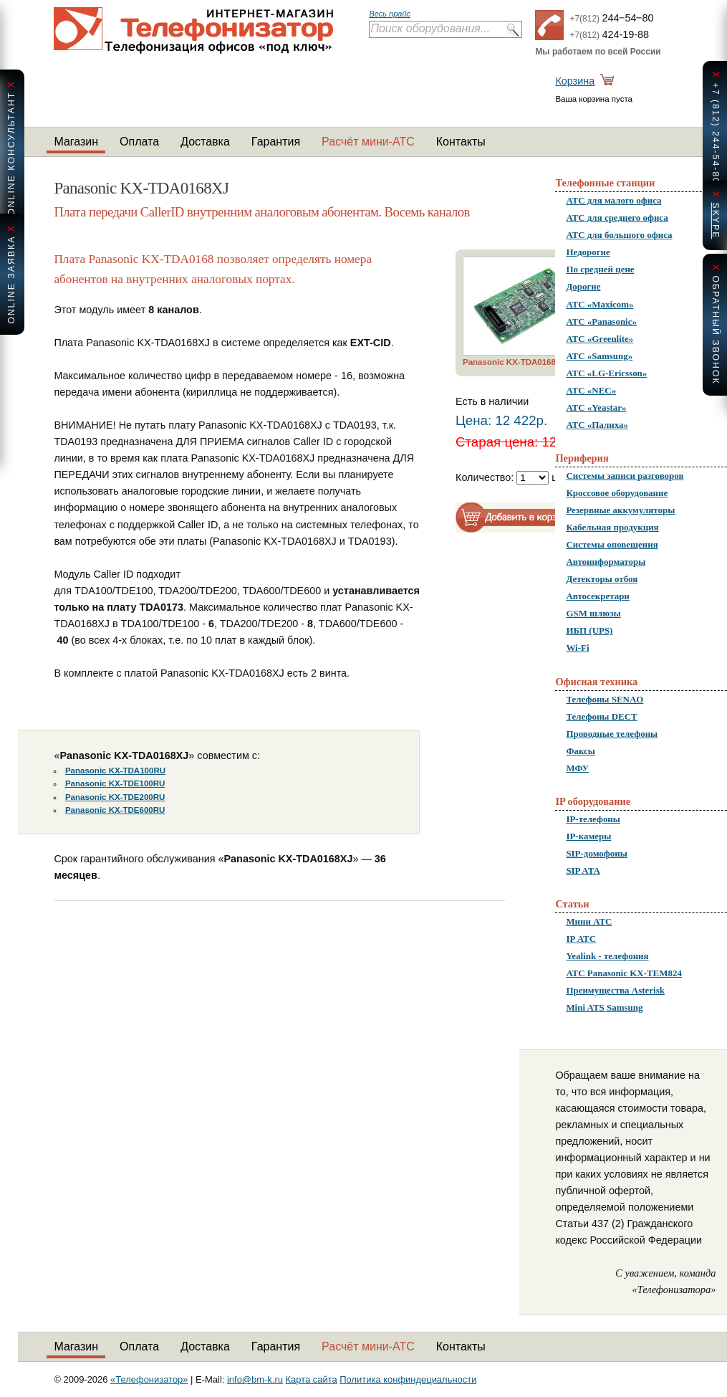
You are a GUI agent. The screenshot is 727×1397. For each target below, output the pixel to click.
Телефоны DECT (601, 716)
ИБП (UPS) (589, 630)
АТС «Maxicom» (599, 304)
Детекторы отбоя (601, 578)
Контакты (461, 141)
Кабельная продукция (612, 527)
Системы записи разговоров (624, 475)
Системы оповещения (612, 544)
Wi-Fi (577, 647)
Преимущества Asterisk (615, 990)
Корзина (574, 81)
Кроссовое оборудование (617, 492)
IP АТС (581, 938)
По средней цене (600, 269)
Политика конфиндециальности (408, 1379)
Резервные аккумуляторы (620, 510)
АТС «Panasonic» (601, 321)
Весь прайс (389, 13)
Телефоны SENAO (604, 699)
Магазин (76, 141)
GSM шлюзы (593, 613)
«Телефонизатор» (149, 1379)
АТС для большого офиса (619, 234)
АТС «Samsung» (599, 356)
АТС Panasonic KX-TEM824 (624, 973)
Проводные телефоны (612, 733)
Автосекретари (597, 596)
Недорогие (588, 252)
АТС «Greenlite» (599, 338)
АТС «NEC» (591, 390)
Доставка (205, 141)
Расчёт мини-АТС (368, 141)
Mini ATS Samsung (604, 1007)
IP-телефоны (593, 819)
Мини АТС (589, 921)
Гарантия (275, 141)
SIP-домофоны (596, 853)
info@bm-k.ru (255, 1379)
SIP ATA (583, 870)
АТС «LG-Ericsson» (606, 373)
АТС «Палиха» (597, 424)
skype (716, 220)
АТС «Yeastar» (596, 407)
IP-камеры (588, 836)
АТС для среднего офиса (617, 217)
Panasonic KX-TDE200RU (115, 797)
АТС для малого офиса (613, 200)
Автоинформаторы (605, 561)
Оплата (139, 141)
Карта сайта (311, 1379)
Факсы (580, 750)
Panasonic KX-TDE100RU (115, 783)
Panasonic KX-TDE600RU (115, 810)
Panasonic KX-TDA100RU (115, 770)
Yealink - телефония (607, 955)
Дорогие (583, 286)
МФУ (577, 768)
